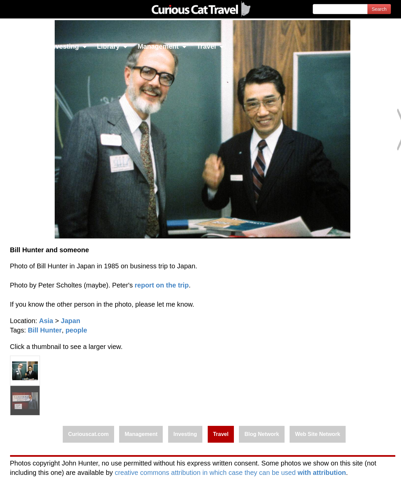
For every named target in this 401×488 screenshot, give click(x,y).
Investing (68, 46)
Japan (70, 320)
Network (22, 46)
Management (162, 46)
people (76, 330)
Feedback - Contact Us (368, 477)
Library (112, 46)
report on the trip (162, 285)
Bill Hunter (45, 330)
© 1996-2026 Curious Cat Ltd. (41, 477)
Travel (210, 46)
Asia (46, 320)
